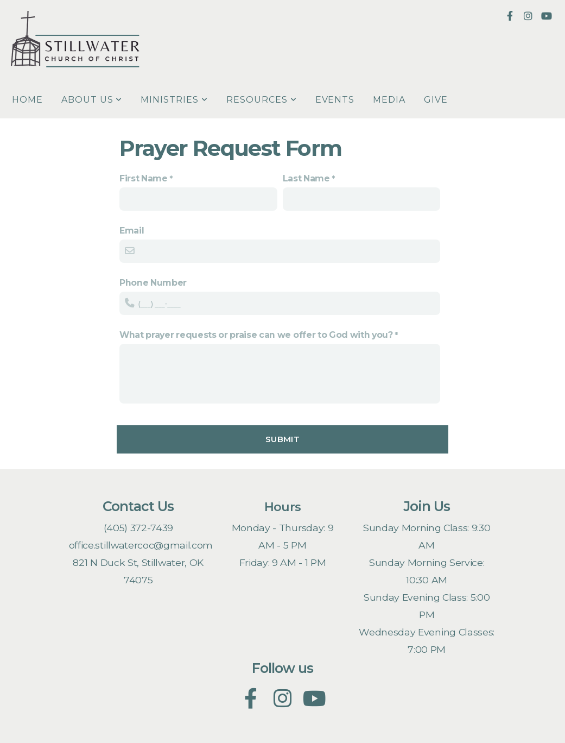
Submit (282, 439)
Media (389, 100)
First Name (143, 178)
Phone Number (153, 283)
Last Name (306, 178)
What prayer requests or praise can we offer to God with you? (256, 335)
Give (436, 100)
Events (335, 100)
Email (131, 230)
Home (27, 100)
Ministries (174, 100)
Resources (261, 100)
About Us (92, 100)
